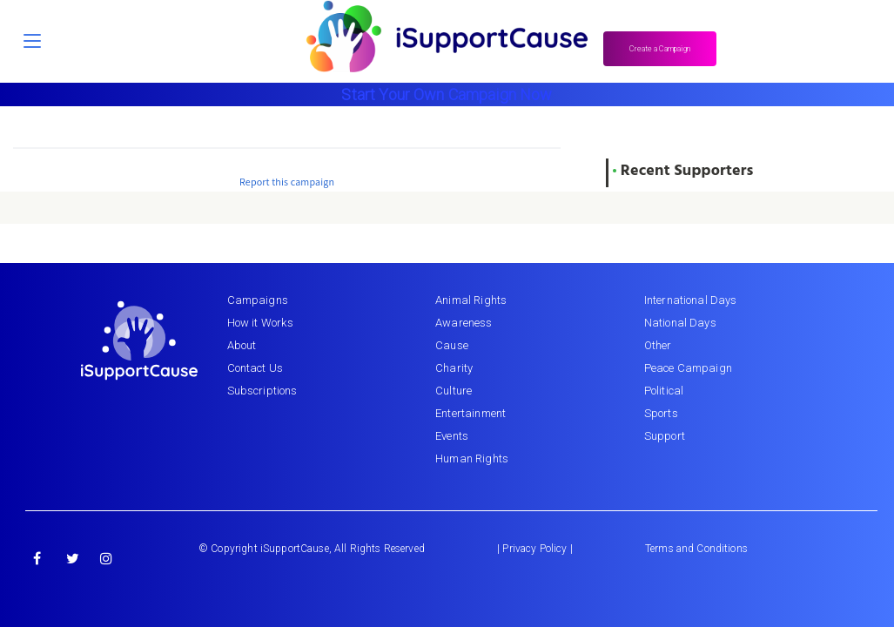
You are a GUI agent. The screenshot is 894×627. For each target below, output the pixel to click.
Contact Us (255, 367)
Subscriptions (262, 390)
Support (664, 435)
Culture (453, 390)
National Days (680, 322)
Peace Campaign (688, 367)
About (242, 345)
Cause (451, 345)
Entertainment (470, 413)
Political (663, 390)
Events (451, 435)
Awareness (463, 322)
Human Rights (471, 458)
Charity (454, 367)
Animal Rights (471, 300)
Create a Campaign (659, 48)
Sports (661, 413)
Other (658, 345)
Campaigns (257, 300)
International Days (690, 300)
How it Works (260, 322)
